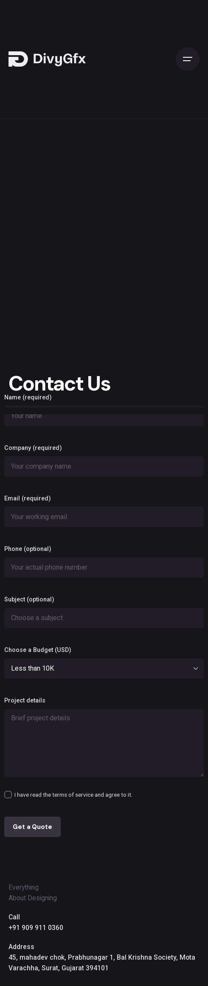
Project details (104, 737)
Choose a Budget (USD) (104, 662)
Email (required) (104, 511)
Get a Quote (32, 827)
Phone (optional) (104, 561)
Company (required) (104, 460)
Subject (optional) (104, 612)
